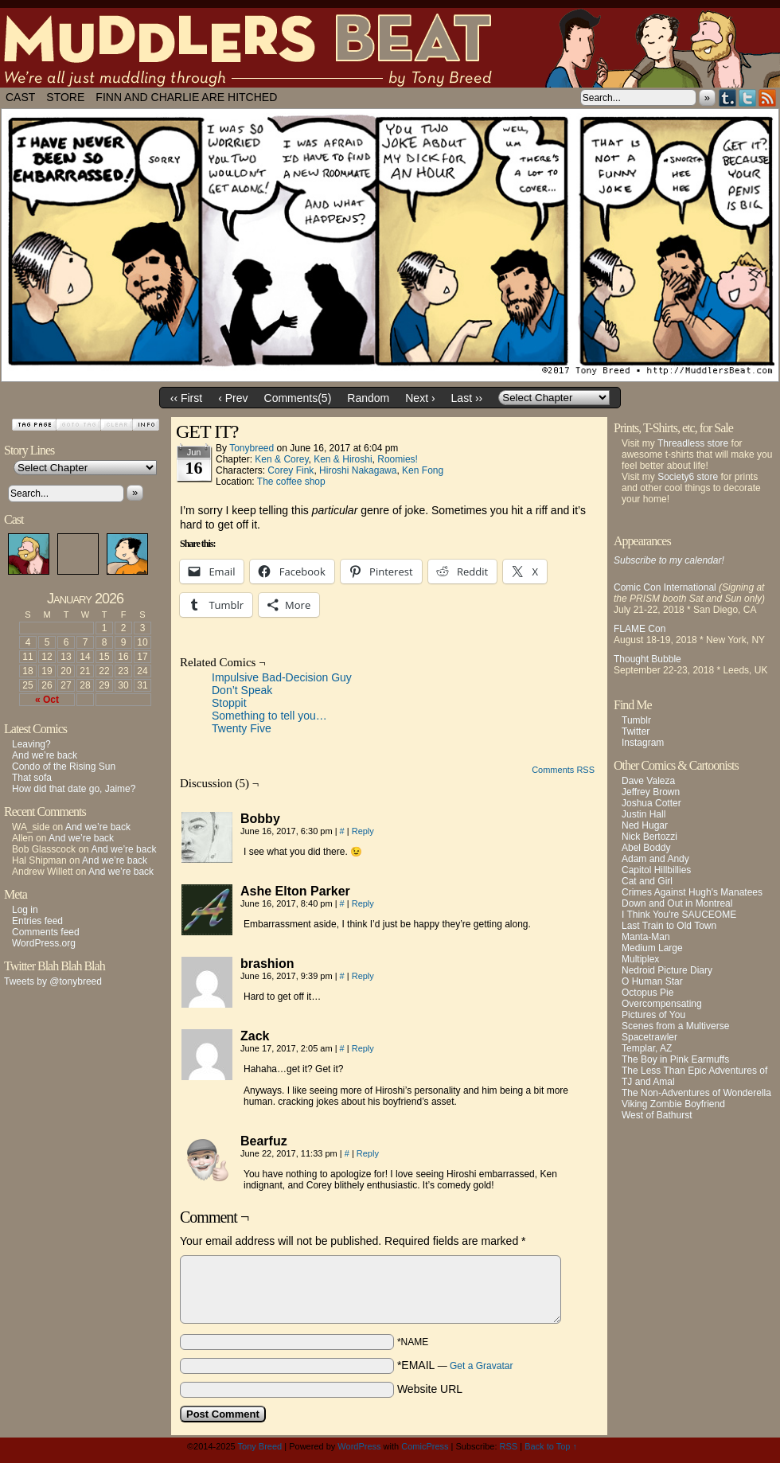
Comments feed (46, 932)
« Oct (47, 699)
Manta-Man (646, 936)
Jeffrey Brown (651, 792)
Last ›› (467, 398)
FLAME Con (639, 628)
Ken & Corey (281, 459)
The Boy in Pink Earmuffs (675, 1059)
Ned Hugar (645, 825)
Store (65, 97)
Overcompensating (662, 1003)
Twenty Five (241, 728)
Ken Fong (422, 470)
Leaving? (31, 744)
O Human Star (652, 981)
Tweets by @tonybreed (53, 981)
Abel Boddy (646, 847)
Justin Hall (643, 814)
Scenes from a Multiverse (675, 1026)
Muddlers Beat (390, 48)
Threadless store (692, 443)
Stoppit (229, 702)
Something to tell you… (269, 715)
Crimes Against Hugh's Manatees (692, 892)
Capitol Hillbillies (656, 870)
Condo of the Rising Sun (63, 766)
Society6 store (687, 476)
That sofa (32, 777)
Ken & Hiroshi (343, 459)
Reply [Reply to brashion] (363, 976)
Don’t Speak (242, 690)
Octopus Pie (647, 992)
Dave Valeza (648, 780)
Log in (25, 909)
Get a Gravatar (481, 1365)
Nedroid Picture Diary (667, 970)
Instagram (643, 742)
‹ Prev (233, 398)
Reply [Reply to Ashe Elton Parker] (363, 903)
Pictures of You (653, 1014)
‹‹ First (186, 398)
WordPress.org (44, 943)
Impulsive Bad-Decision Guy (282, 677)
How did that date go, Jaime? (73, 788)
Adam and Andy (655, 858)
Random (368, 398)
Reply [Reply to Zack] (363, 1048)
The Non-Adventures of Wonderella (696, 1092)
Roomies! (397, 459)
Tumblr (728, 97)
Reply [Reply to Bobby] (363, 831)
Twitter (748, 97)
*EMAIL (455, 1365)
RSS (768, 97)
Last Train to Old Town (669, 925)
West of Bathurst (657, 1115)
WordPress (358, 1446)
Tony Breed (260, 1446)
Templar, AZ (647, 1048)
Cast (20, 97)
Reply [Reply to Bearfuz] (368, 1153)
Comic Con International (665, 587)
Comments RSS (563, 769)
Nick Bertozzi (649, 836)
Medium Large (652, 948)
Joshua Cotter (651, 803)
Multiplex (640, 959)
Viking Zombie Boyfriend (673, 1104)
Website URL (429, 1389)
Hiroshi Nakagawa (357, 470)
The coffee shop (291, 481)
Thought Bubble (647, 659)
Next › (420, 398)
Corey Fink (290, 470)
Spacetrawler (649, 1037)
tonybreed (251, 448)
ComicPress (424, 1446)
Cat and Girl (647, 881)
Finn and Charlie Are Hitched (186, 97)
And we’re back (44, 755)
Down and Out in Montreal (677, 903)
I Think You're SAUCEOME (679, 914)
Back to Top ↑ (551, 1446)
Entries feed (37, 921)
